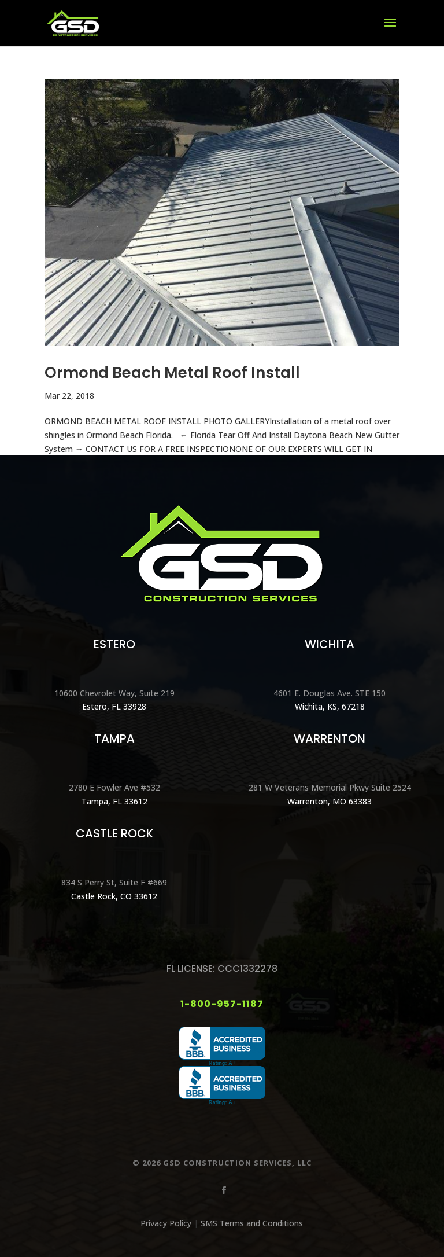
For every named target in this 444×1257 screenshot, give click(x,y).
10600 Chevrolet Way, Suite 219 (114, 693)
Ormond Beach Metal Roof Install (172, 372)
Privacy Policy (165, 1223)
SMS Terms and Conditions (252, 1223)
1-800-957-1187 (222, 1003)
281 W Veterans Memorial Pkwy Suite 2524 (330, 787)
